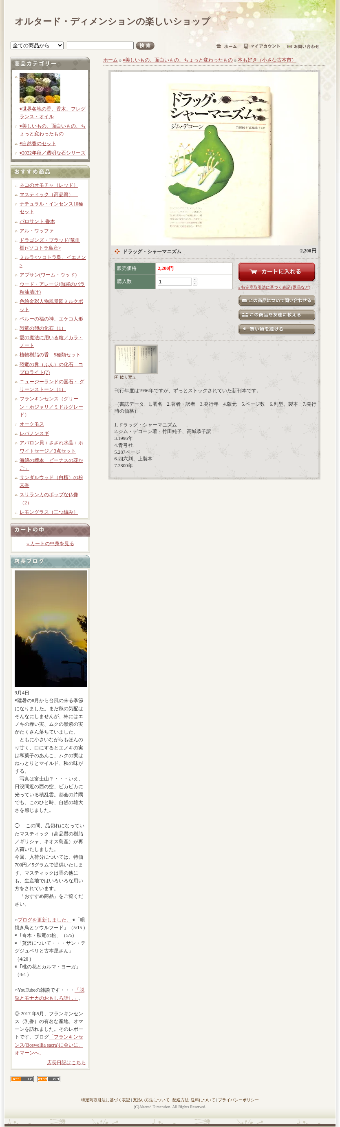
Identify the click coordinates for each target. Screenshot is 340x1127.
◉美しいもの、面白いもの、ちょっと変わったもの (178, 60)
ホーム (110, 60)
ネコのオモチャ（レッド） (49, 185)
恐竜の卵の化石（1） (43, 328)
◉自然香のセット (38, 143)
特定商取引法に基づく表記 (105, 1100)
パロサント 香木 (37, 221)
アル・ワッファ (37, 231)
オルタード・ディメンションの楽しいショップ (112, 21)
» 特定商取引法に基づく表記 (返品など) (274, 287)
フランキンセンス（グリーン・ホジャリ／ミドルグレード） (51, 406)
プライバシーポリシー (238, 1100)
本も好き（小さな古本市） (267, 60)
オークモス (32, 424)
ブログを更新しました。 (44, 920)
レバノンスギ (34, 433)
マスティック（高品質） (49, 194)
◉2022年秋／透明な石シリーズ (53, 153)
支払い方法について (151, 1100)
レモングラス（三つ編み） (49, 512)
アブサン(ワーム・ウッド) (48, 275)
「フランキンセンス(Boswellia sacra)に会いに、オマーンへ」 (49, 1044)
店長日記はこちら (66, 1062)
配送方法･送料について (193, 1100)
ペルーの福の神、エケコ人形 (51, 319)
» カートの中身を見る (50, 543)
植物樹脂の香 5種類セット (50, 355)
